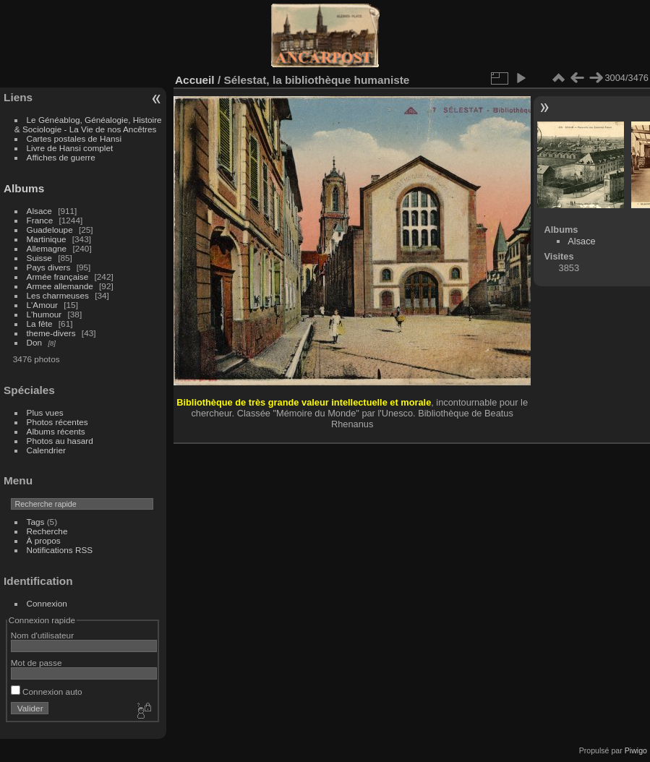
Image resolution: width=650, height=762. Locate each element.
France (40, 220)
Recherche (47, 531)
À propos (44, 540)
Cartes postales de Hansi (74, 138)
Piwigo (636, 750)
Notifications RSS (60, 550)
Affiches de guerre (61, 157)
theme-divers (51, 333)
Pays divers (49, 267)
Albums (24, 188)
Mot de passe (36, 662)
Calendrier (46, 450)
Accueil (195, 80)
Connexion (47, 603)
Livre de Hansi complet (70, 148)
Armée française (58, 276)
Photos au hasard (60, 440)
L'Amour (42, 304)
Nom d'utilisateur (42, 635)
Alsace (39, 210)
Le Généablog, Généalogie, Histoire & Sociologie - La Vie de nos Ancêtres (88, 124)
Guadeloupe (50, 229)
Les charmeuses (58, 295)
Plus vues (45, 412)
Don (35, 342)
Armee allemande (60, 286)
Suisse (39, 257)
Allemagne (47, 248)
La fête (40, 323)
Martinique (47, 239)
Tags (36, 521)
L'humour (44, 314)
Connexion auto (46, 691)
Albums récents (56, 431)
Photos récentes (57, 422)
